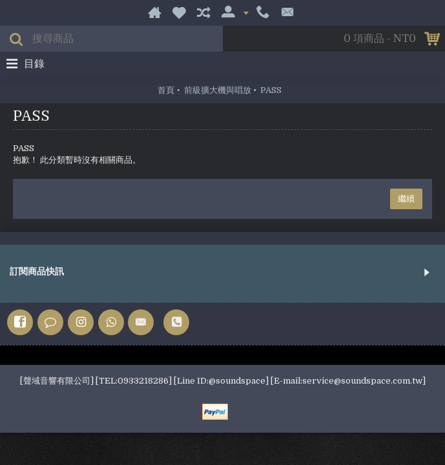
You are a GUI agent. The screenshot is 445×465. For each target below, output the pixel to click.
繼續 (406, 198)
